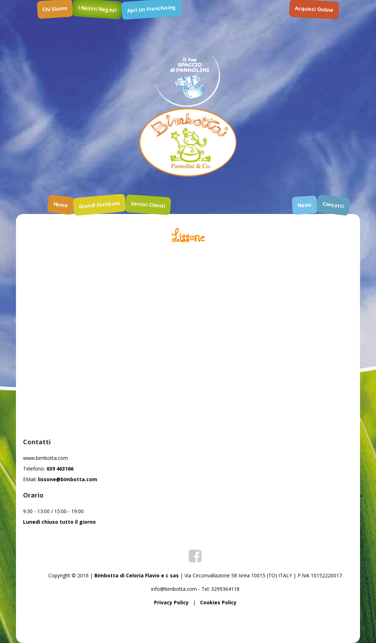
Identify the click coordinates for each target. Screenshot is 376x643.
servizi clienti (148, 204)
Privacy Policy (171, 602)
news (304, 205)
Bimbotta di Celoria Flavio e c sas (136, 575)
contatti (333, 204)
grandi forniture (99, 204)
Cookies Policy (218, 602)
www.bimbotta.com (45, 458)
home (60, 204)
